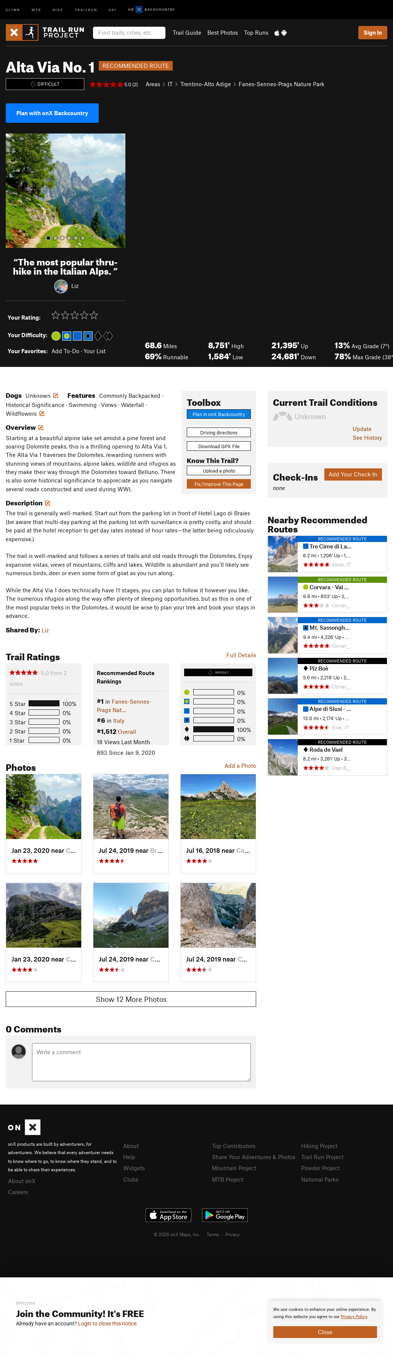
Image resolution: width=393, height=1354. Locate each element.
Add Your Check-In (353, 474)
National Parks (319, 1179)
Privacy (232, 1234)
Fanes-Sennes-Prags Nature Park (281, 83)
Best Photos (222, 32)
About (131, 1145)
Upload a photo (219, 471)
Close (325, 1331)
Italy (118, 720)
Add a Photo (240, 765)
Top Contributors (233, 1145)
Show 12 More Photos (131, 999)
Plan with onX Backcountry (52, 112)
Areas (153, 83)
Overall (127, 731)
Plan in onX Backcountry (218, 414)
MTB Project (227, 1179)
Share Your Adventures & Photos (253, 1156)
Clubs (130, 1179)
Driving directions (218, 432)
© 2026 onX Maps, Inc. (177, 1234)
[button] (13, 190)
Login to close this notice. (108, 1323)
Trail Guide (187, 32)
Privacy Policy (354, 1316)
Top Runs (256, 32)
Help (129, 1156)
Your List (94, 350)
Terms (213, 1234)
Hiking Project (319, 1145)
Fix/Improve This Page (219, 484)
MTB (36, 9)
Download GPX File (219, 446)
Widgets (134, 1167)
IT (170, 83)
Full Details (241, 654)
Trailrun (86, 9)
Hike (58, 9)
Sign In (373, 32)
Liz (75, 285)
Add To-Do (65, 350)
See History (367, 437)
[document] (325, 1322)
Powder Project (320, 1167)
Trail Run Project (322, 1156)
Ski (113, 9)
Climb (13, 9)
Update (362, 428)
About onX (21, 1180)
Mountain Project (234, 1167)
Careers (18, 1191)
